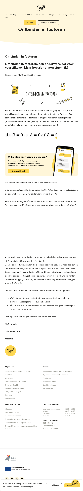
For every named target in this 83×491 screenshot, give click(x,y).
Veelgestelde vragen (13, 392)
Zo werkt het (26, 15)
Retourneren (48, 388)
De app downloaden (13, 416)
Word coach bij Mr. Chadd (15, 382)
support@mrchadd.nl (52, 420)
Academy (63, 15)
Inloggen (8, 409)
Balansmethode (12, 331)
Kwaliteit (8, 375)
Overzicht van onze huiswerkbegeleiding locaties (21, 427)
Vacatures (9, 378)
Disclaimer (47, 378)
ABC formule (11, 324)
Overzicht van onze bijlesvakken (17, 419)
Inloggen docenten (48, 22)
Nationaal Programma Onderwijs (18, 371)
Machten (9, 339)
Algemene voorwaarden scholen (55, 375)
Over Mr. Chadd (11, 385)
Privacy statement (50, 382)
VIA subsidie (10, 398)
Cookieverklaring (49, 385)
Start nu (30, 22)
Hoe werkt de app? (12, 412)
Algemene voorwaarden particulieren (57, 371)
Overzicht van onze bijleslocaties (18, 423)
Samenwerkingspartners (14, 388)
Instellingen (54, 485)
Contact (8, 395)
